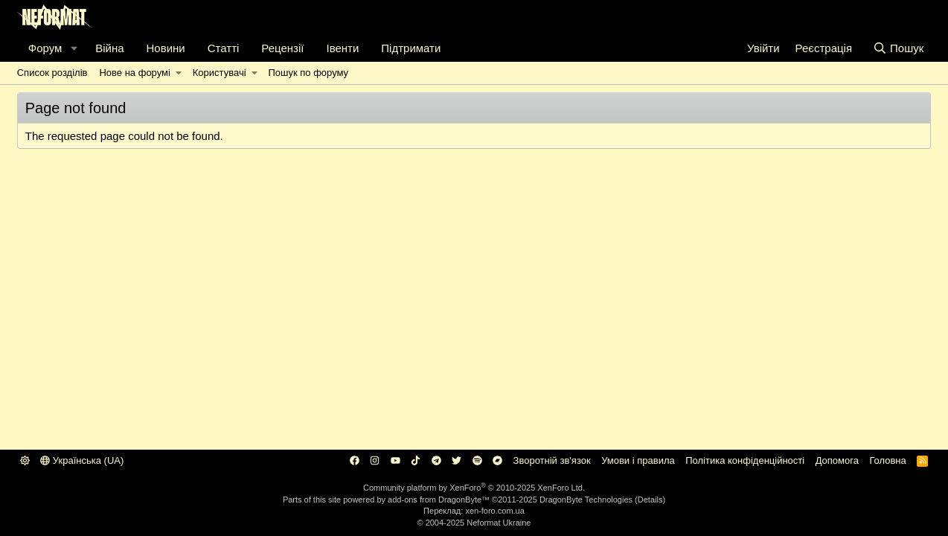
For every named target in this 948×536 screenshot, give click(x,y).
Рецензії (282, 48)
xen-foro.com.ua (494, 510)
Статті (224, 48)
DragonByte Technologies (585, 499)
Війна (109, 48)
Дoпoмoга (837, 460)
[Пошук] (898, 48)
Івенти (342, 48)
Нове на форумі (134, 72)
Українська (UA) (82, 460)
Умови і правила (638, 460)
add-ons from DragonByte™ (439, 499)
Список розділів (52, 72)
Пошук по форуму (308, 72)
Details (650, 499)
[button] (73, 48)
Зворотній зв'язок (552, 460)
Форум (45, 48)
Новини (166, 48)
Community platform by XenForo (474, 487)
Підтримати (411, 48)
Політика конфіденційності (744, 460)
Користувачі (219, 72)
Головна (887, 460)
